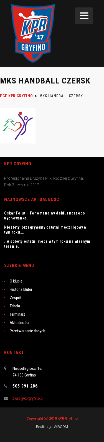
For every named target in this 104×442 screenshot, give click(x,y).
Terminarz (17, 314)
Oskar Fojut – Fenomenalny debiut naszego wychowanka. (44, 215)
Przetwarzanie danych (27, 330)
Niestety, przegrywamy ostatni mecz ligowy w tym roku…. (45, 229)
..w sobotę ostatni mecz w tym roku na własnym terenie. (47, 244)
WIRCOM (61, 427)
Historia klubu (21, 289)
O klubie (16, 281)
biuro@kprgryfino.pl (28, 398)
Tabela (15, 306)
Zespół (15, 297)
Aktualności (19, 322)
